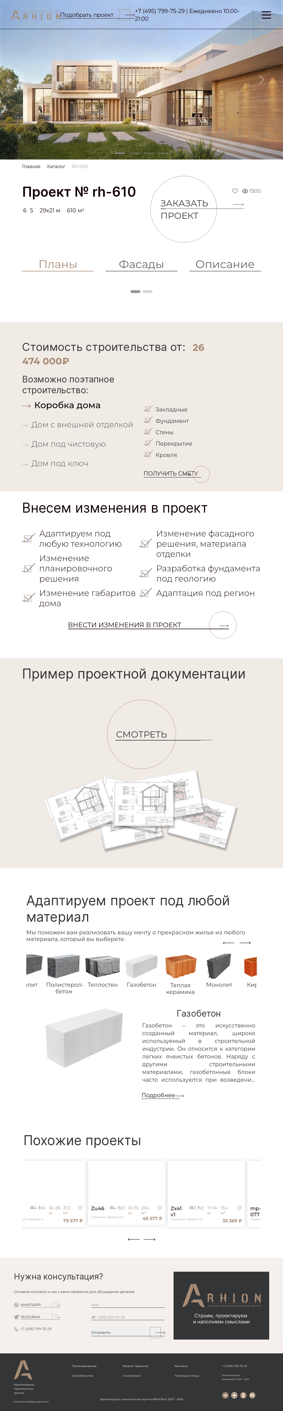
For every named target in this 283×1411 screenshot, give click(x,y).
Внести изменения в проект (148, 625)
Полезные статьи (187, 1375)
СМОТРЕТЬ (146, 734)
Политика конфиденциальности (31, 1401)
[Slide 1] (120, 153)
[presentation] (228, 942)
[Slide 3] (149, 153)
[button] (25, 1242)
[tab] (82, 405)
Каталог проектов (135, 1366)
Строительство (82, 1375)
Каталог (56, 166)
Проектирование (84, 1366)
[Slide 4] (163, 153)
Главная (31, 166)
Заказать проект (189, 209)
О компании (131, 1375)
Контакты (181, 1366)
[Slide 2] (134, 153)
